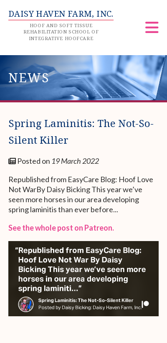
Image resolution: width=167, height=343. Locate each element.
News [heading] (29, 77)
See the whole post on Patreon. (61, 227)
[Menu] (152, 30)
